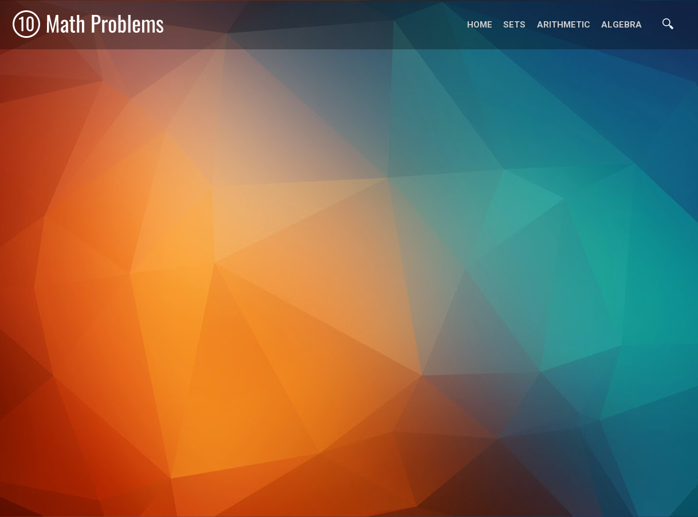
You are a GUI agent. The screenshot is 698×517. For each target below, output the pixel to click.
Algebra (621, 25)
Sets (514, 25)
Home (479, 25)
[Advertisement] (349, 502)
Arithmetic (563, 25)
